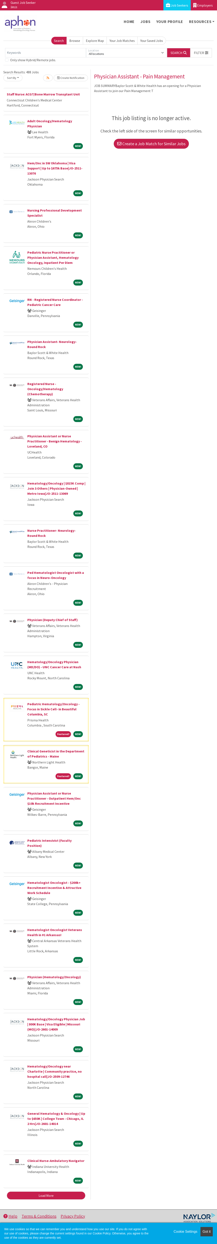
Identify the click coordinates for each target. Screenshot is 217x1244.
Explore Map (95, 40)
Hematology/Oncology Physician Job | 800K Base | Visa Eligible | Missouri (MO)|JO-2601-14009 (56, 1024)
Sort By (11, 78)
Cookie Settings (185, 1231)
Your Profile (169, 21)
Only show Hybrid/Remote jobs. (33, 60)
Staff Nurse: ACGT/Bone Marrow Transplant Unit (43, 94)
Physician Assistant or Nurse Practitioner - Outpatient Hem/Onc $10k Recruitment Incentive (54, 798)
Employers (203, 5)
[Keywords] (45, 52)
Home (129, 21)
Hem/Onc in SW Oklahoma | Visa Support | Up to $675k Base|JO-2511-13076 (54, 168)
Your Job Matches (122, 40)
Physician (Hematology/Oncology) (54, 977)
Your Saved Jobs (151, 40)
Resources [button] (200, 21)
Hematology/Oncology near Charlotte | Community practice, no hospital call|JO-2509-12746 (54, 1071)
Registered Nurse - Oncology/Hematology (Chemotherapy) (45, 389)
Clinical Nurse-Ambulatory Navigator (55, 1161)
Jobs (145, 21)
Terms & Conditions (39, 1216)
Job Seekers (177, 5)
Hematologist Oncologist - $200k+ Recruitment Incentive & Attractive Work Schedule (54, 887)
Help (10, 1216)
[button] (201, 52)
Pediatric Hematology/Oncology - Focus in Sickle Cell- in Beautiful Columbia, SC (53, 709)
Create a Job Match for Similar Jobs (151, 143)
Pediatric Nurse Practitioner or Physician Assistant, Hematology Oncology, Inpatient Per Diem (53, 257)
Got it (207, 1231)
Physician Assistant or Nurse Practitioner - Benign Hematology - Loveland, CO (54, 441)
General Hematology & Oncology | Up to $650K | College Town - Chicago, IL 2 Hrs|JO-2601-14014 (56, 1118)
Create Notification (70, 78)
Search (59, 40)
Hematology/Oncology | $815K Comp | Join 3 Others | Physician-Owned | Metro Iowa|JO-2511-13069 (56, 488)
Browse (74, 40)
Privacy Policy (73, 1216)
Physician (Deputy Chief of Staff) (52, 620)
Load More (46, 1195)
